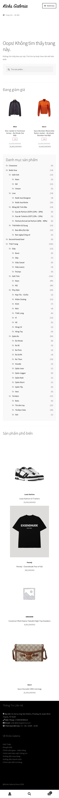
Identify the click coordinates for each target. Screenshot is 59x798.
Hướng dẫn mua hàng (11, 756)
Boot (17, 253)
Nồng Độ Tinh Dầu (19, 207)
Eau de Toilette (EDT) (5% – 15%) (29, 216)
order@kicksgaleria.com (21, 723)
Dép (16, 258)
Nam (17, 179)
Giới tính (15, 175)
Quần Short (20, 382)
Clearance (13, 165)
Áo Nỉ (17, 345)
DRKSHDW (29, 617)
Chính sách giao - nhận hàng (14, 750)
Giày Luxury (19, 267)
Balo (17, 401)
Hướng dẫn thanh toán (12, 759)
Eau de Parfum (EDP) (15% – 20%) (29, 212)
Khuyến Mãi (7, 747)
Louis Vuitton (29, 494)
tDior (15, 127)
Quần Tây (19, 387)
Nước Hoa (13, 170)
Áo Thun (18, 359)
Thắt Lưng (19, 313)
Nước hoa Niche (21, 202)
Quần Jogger (20, 373)
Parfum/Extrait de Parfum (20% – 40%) (31, 221)
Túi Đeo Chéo (20, 410)
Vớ (16, 322)
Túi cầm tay (20, 405)
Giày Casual (19, 262)
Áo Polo (18, 350)
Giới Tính (16, 276)
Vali (16, 414)
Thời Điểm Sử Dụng (20, 225)
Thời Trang (13, 244)
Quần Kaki (19, 378)
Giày (14, 248)
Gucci (44, 127)
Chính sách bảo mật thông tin (15, 753)
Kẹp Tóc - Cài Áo (21, 294)
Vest (17, 391)
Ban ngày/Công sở (22, 235)
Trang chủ (9, 15)
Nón (17, 308)
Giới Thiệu (7, 744)
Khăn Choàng (20, 299)
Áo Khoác (19, 341)
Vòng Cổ (18, 327)
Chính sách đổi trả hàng (12, 762)
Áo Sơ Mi (18, 354)
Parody (29, 562)
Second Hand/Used (16, 239)
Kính (17, 304)
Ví (16, 317)
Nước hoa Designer (23, 198)
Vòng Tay (19, 331)
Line (14, 193)
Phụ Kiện (16, 290)
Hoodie (18, 364)
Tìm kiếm (29, 794)
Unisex (18, 188)
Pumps (18, 271)
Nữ (16, 184)
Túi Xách (15, 396)
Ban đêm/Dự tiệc (22, 230)
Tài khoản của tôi (10, 794)
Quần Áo (15, 336)
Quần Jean (19, 368)
